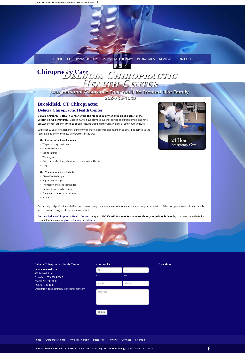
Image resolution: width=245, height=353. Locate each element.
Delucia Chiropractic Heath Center (54, 348)
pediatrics (90, 220)
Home (58, 59)
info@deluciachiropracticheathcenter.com (63, 288)
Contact (184, 59)
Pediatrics (146, 59)
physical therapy (72, 220)
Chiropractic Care (83, 59)
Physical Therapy (118, 59)
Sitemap (140, 339)
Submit (101, 312)
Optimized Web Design (112, 348)
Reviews (165, 59)
